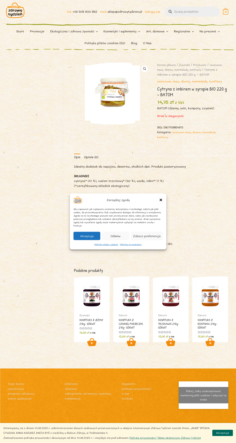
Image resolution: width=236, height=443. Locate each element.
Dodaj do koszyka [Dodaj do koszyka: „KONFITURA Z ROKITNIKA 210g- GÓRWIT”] (210, 346)
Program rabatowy (22, 393)
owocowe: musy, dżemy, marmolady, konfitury (190, 85)
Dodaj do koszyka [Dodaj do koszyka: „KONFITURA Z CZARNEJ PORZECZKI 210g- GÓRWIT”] (131, 346)
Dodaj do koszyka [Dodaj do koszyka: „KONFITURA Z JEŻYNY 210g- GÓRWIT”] (92, 346)
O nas (125, 393)
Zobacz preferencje (147, 236)
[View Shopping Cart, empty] (225, 13)
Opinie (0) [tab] (91, 161)
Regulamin (129, 384)
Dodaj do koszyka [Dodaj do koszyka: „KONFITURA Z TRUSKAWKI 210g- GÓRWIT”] (171, 346)
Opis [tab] (77, 161)
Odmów (115, 236)
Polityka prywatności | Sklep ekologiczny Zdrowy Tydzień (165, 438)
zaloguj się (152, 13)
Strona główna (166, 68)
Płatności (71, 384)
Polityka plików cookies (106, 244)
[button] (161, 200)
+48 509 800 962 (84, 13)
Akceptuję (87, 236)
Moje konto (16, 384)
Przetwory (201, 68)
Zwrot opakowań (20, 398)
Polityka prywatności (131, 244)
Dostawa (71, 388)
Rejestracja (16, 388)
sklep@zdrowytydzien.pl (124, 13)
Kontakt (127, 398)
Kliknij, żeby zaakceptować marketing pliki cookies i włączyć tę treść (203, 395)
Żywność (185, 68)
